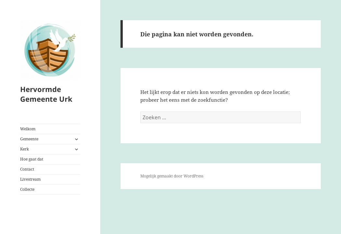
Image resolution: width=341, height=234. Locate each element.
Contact (27, 169)
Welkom (27, 129)
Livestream (30, 179)
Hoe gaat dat (31, 159)
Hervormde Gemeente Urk (46, 94)
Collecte (27, 189)
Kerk (24, 149)
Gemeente (29, 139)
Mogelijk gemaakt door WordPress (171, 176)
